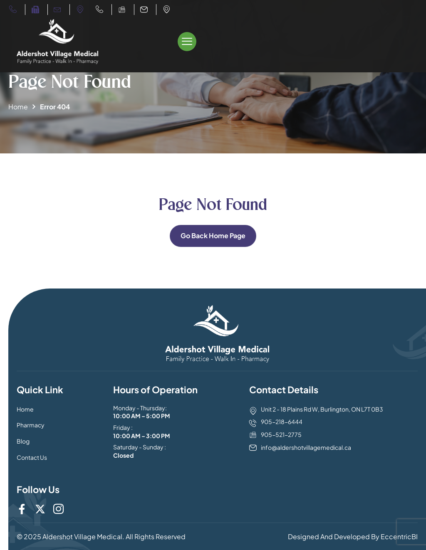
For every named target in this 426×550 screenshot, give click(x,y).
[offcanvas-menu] (187, 41)
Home (18, 106)
